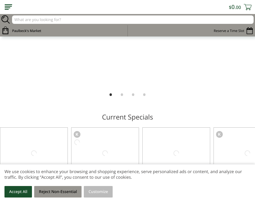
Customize (98, 191)
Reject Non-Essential (58, 191)
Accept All (18, 191)
